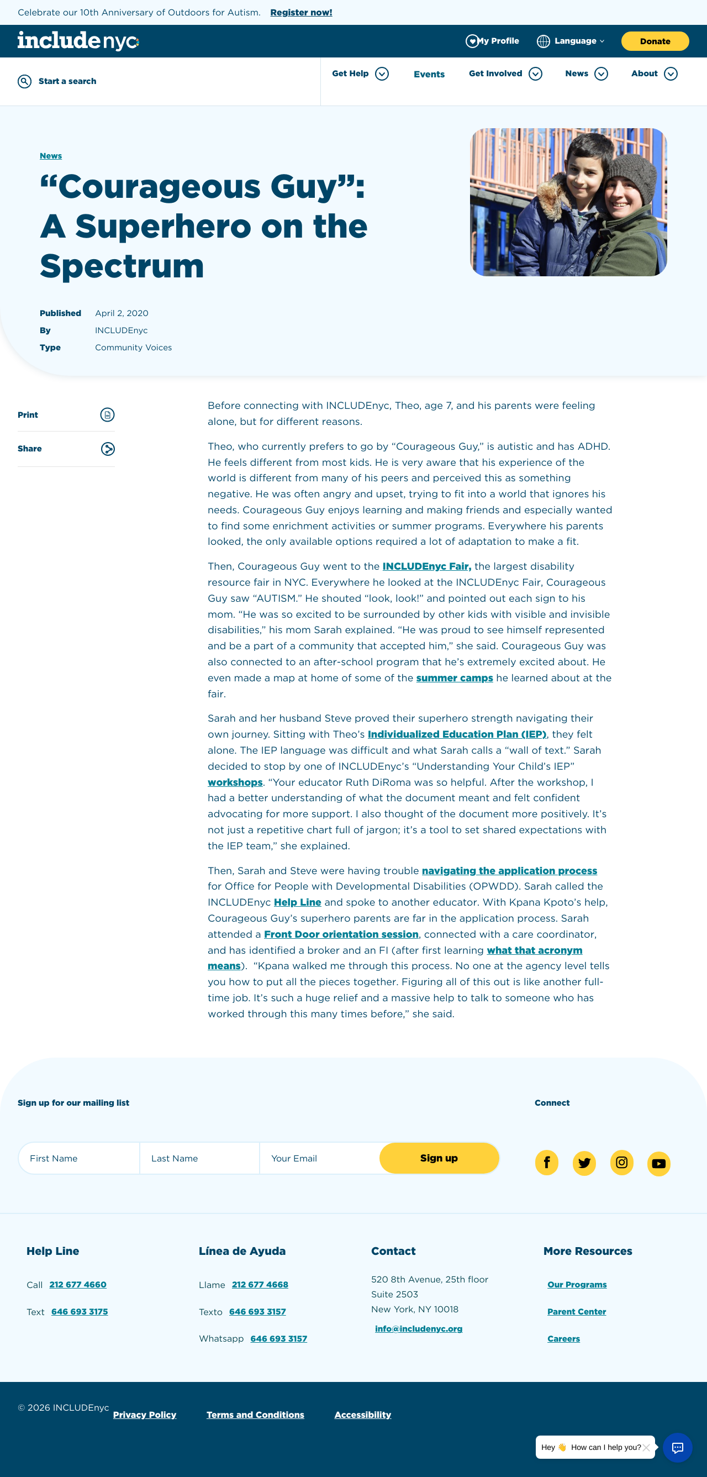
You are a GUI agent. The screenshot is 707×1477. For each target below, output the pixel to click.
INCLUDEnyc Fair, (427, 565)
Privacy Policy (144, 1407)
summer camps (454, 676)
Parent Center (577, 1306)
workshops (235, 781)
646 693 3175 (80, 1306)
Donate (655, 41)
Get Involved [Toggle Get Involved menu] (505, 74)
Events (430, 74)
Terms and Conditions (251, 1407)
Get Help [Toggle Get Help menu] (362, 74)
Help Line (297, 901)
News (51, 155)
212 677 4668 (261, 1281)
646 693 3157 (258, 1306)
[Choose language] (570, 41)
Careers (563, 1332)
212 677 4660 (78, 1281)
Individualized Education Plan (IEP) (457, 733)
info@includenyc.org (420, 1325)
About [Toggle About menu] (654, 74)
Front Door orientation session (341, 933)
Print (66, 413)
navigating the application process (509, 869)
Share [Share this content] (66, 447)
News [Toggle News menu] (587, 74)
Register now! (302, 12)
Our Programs (577, 1281)
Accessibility (357, 1407)
